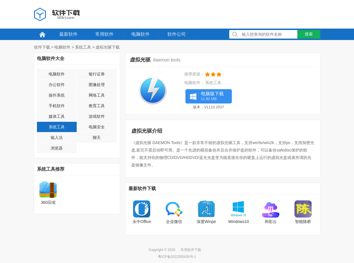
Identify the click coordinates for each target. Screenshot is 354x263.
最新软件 (68, 34)
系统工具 (83, 47)
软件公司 (176, 34)
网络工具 (97, 95)
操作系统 (57, 95)
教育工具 (97, 105)
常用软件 (104, 34)
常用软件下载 (191, 250)
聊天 (97, 137)
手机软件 (57, 105)
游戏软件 (97, 116)
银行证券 (97, 74)
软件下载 (42, 47)
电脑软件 (140, 34)
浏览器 (57, 148)
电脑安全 (97, 127)
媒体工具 (57, 116)
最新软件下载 (142, 188)
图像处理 (97, 84)
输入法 (57, 137)
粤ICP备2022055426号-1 (177, 257)
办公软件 (57, 84)
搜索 (309, 34)
